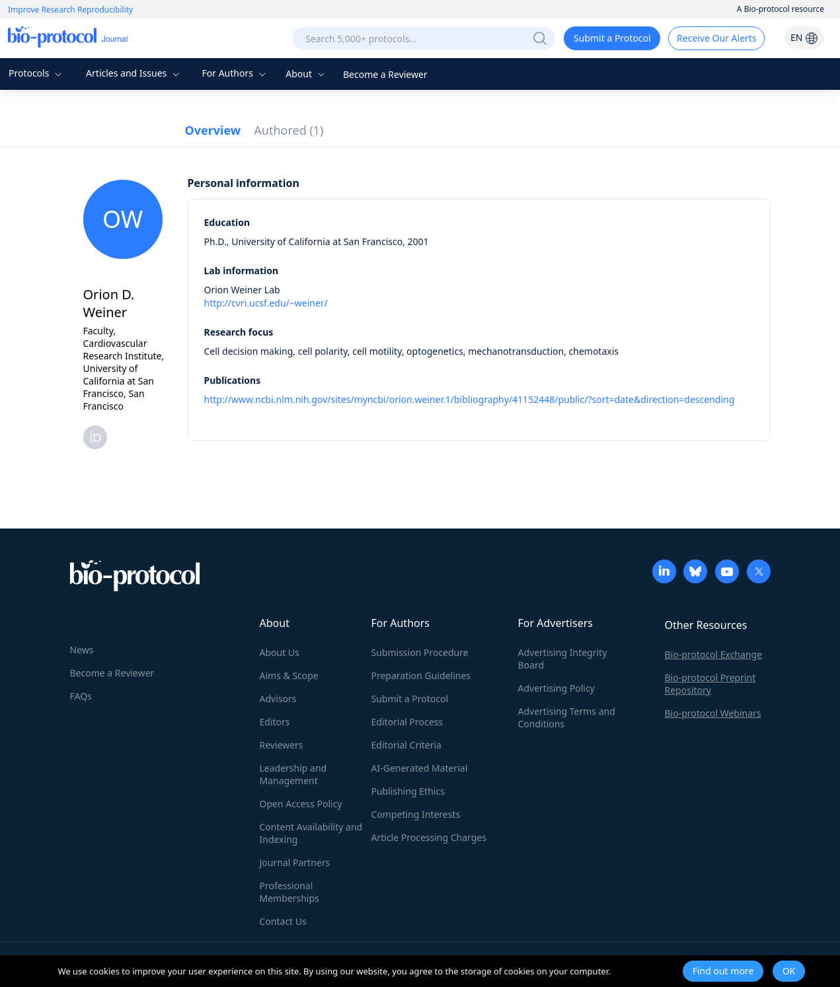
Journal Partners (295, 862)
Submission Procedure (420, 652)
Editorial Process (407, 721)
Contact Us (283, 921)
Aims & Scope (289, 675)
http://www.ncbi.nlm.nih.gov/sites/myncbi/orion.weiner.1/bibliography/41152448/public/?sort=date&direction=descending (469, 399)
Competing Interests (416, 814)
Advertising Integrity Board (562, 658)
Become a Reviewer (385, 74)
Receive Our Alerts (716, 38)
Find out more (723, 971)
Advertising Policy (556, 688)
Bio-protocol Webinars (713, 713)
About (306, 73)
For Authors (235, 73)
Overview (213, 130)
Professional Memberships (289, 891)
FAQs (81, 696)
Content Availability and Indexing (311, 833)
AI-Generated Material (419, 768)
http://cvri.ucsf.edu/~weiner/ (266, 303)
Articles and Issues (134, 73)
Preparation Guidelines (421, 675)
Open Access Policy (301, 803)
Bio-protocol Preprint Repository (710, 683)
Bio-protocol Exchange (714, 654)
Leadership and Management (293, 774)
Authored (288, 130)
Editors (275, 721)
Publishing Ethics (408, 791)
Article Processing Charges (428, 837)
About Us (279, 652)
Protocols (37, 73)
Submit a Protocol (612, 38)
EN (804, 37)
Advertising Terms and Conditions (566, 717)
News (82, 649)
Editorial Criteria (406, 745)
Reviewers (281, 745)
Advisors (278, 698)
